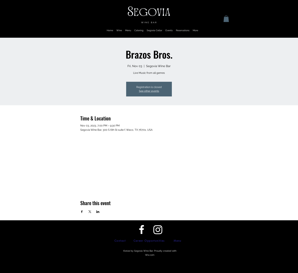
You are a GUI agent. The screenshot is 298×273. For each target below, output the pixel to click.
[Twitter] (158, 229)
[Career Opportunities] (149, 241)
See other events (149, 91)
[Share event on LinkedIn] (97, 211)
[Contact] (120, 241)
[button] (226, 18)
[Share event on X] (89, 211)
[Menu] (177, 241)
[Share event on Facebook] (81, 211)
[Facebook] (142, 229)
